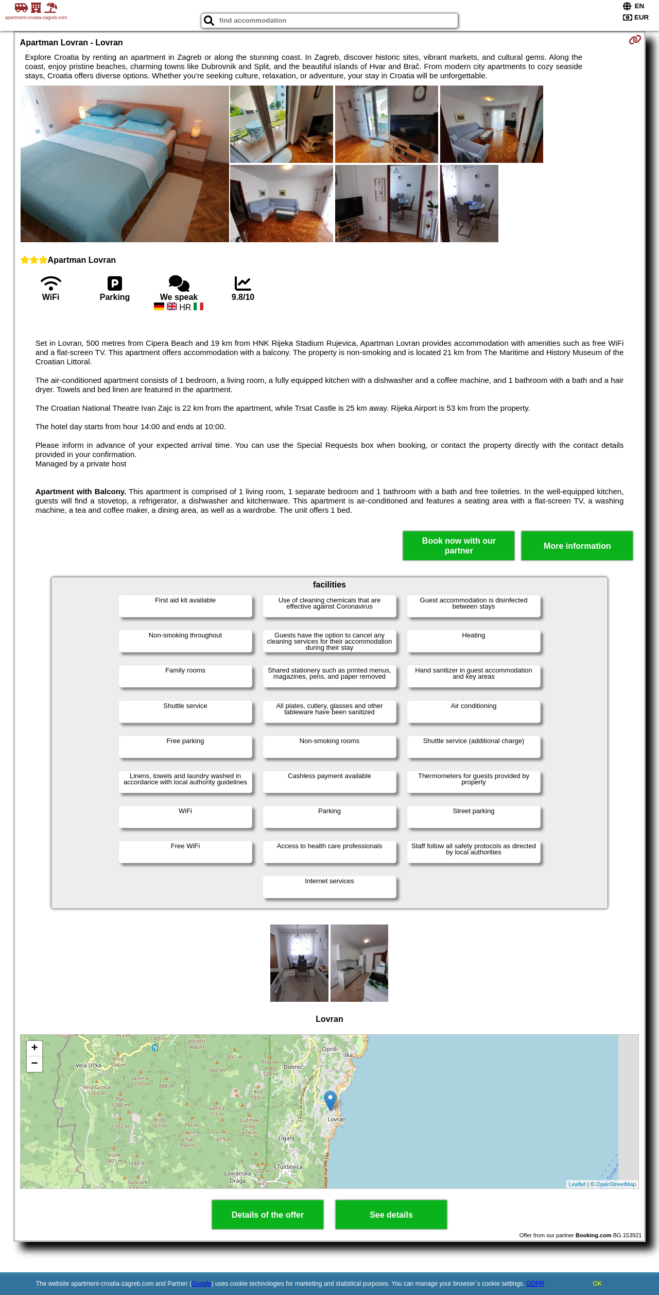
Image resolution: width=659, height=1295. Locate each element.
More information (577, 546)
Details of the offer (268, 1214)
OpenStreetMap (616, 1184)
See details (391, 1214)
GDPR (535, 1283)
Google (202, 1283)
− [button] (34, 1064)
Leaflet (577, 1184)
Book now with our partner (459, 545)
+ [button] (34, 1048)
